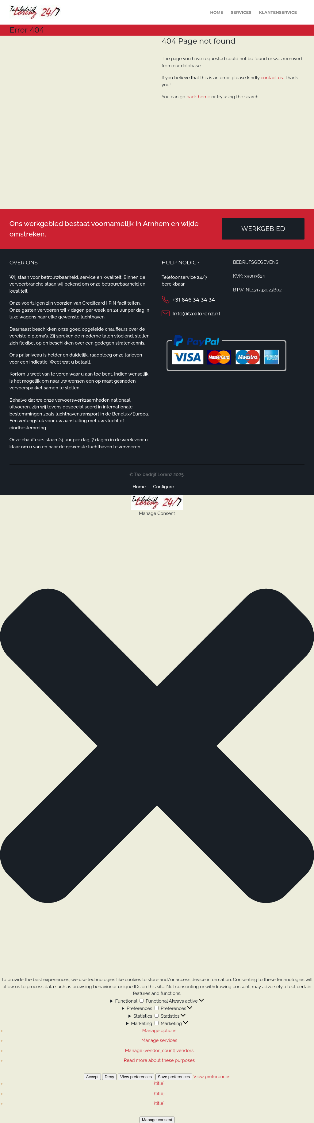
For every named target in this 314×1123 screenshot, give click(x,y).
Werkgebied (263, 228)
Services (241, 12)
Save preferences (174, 1076)
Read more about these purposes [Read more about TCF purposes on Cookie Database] (159, 1060)
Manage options (159, 1030)
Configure (163, 486)
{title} (159, 1083)
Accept (92, 1076)
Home (216, 12)
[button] (157, 747)
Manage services (159, 1040)
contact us (272, 77)
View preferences (136, 1076)
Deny (109, 1076)
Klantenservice (278, 12)
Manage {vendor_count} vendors (159, 1050)
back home (198, 96)
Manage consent (157, 1119)
